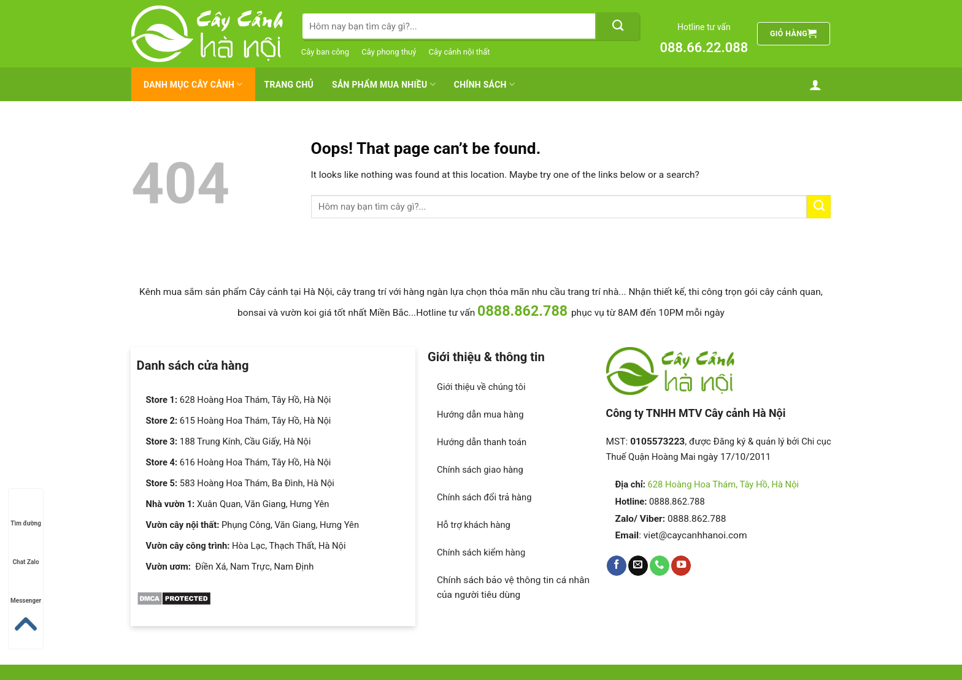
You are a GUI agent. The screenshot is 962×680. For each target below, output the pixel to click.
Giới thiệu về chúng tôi (481, 386)
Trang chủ (289, 85)
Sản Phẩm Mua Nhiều (384, 84)
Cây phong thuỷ (388, 51)
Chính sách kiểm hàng (481, 552)
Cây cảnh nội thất (459, 51)
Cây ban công (325, 51)
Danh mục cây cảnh (193, 84)
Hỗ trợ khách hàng (473, 524)
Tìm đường (25, 512)
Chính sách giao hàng (480, 469)
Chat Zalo (26, 550)
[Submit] (617, 26)
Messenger (25, 589)
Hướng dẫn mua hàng (480, 414)
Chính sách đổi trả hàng (484, 497)
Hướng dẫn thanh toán (481, 442)
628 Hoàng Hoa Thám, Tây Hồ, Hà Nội (723, 484)
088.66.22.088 (704, 47)
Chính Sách (484, 84)
